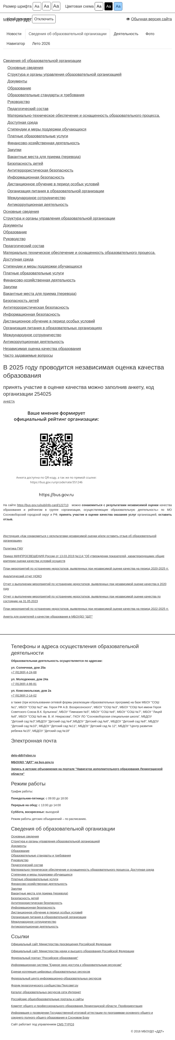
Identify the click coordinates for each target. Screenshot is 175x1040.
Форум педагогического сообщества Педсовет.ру (44, 985)
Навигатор (16, 43)
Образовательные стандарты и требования (45, 95)
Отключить (44, 19)
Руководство (18, 102)
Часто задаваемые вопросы (28, 355)
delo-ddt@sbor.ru (23, 755)
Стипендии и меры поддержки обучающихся (46, 129)
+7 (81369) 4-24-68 (24, 672)
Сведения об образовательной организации (68, 34)
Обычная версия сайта (151, 19)
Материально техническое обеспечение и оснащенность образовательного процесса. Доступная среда (79, 256)
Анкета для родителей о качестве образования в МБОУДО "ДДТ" (48, 616)
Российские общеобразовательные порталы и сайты (47, 999)
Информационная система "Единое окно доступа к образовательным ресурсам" (66, 965)
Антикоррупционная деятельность (37, 204)
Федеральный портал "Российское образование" (44, 958)
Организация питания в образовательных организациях (52, 328)
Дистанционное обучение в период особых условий (53, 184)
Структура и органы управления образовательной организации (59, 218)
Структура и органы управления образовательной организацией (64, 74)
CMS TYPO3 (65, 1024)
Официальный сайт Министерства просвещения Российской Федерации (61, 944)
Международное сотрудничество (36, 198)
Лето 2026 (41, 43)
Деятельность (126, 34)
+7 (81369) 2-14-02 (24, 695)
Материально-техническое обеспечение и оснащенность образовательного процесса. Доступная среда (83, 118)
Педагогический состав (27, 109)
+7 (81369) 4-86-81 (24, 684)
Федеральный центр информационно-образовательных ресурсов (56, 978)
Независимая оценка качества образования (42, 349)
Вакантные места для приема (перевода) (44, 157)
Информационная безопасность (35, 177)
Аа (37, 6)
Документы (17, 81)
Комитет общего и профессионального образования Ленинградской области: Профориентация (76, 1006)
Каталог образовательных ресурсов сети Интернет (46, 992)
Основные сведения (25, 68)
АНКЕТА (9, 401)
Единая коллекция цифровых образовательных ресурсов (50, 971)
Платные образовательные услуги (37, 136)
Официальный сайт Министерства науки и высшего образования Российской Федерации (72, 951)
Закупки (14, 150)
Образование (19, 88)
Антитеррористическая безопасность (40, 170)
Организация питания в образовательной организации (55, 191)
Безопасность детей (25, 163)
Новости (14, 34)
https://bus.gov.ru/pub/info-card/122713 (43, 505)
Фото (150, 34)
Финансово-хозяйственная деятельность (43, 143)
